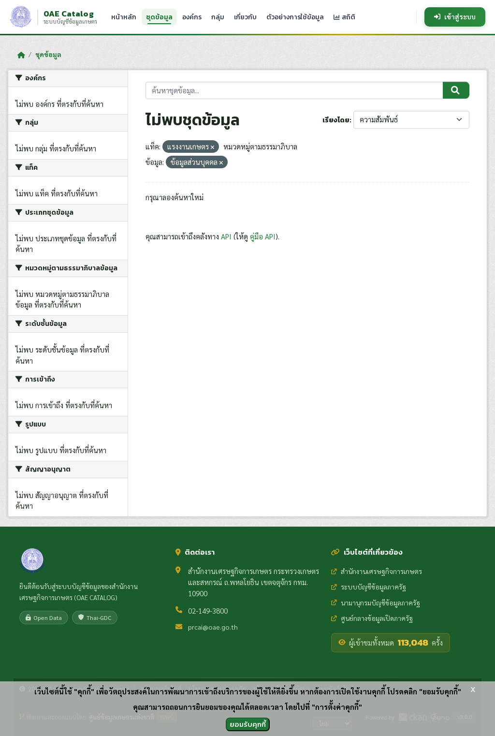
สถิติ (344, 17)
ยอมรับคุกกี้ (248, 724)
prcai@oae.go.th (213, 626)
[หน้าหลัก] (21, 54)
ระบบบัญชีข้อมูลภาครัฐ (368, 586)
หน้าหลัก (123, 17)
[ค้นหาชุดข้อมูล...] (295, 91)
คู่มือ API (263, 236)
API (226, 236)
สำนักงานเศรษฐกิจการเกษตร (376, 571)
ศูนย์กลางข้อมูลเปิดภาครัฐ (372, 618)
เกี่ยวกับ (245, 17)
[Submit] (456, 90)
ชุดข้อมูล (159, 17)
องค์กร (192, 17)
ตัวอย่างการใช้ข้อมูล (295, 17)
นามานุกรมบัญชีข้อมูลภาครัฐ (375, 602)
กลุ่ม (217, 17)
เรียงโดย (335, 120)
